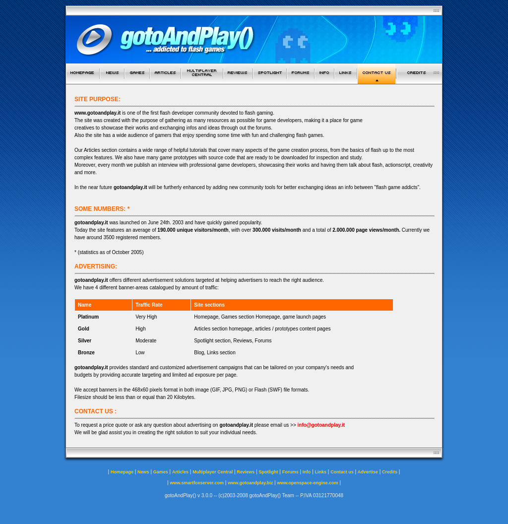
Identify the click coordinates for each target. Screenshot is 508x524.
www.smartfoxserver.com (197, 482)
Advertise (368, 471)
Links (321, 471)
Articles (180, 471)
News (143, 471)
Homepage (122, 471)
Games (160, 471)
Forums (290, 471)
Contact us (342, 471)
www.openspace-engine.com (307, 482)
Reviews (245, 471)
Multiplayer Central (212, 471)
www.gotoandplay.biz (250, 482)
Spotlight (268, 471)
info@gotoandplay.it (321, 425)
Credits (389, 471)
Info (307, 471)
